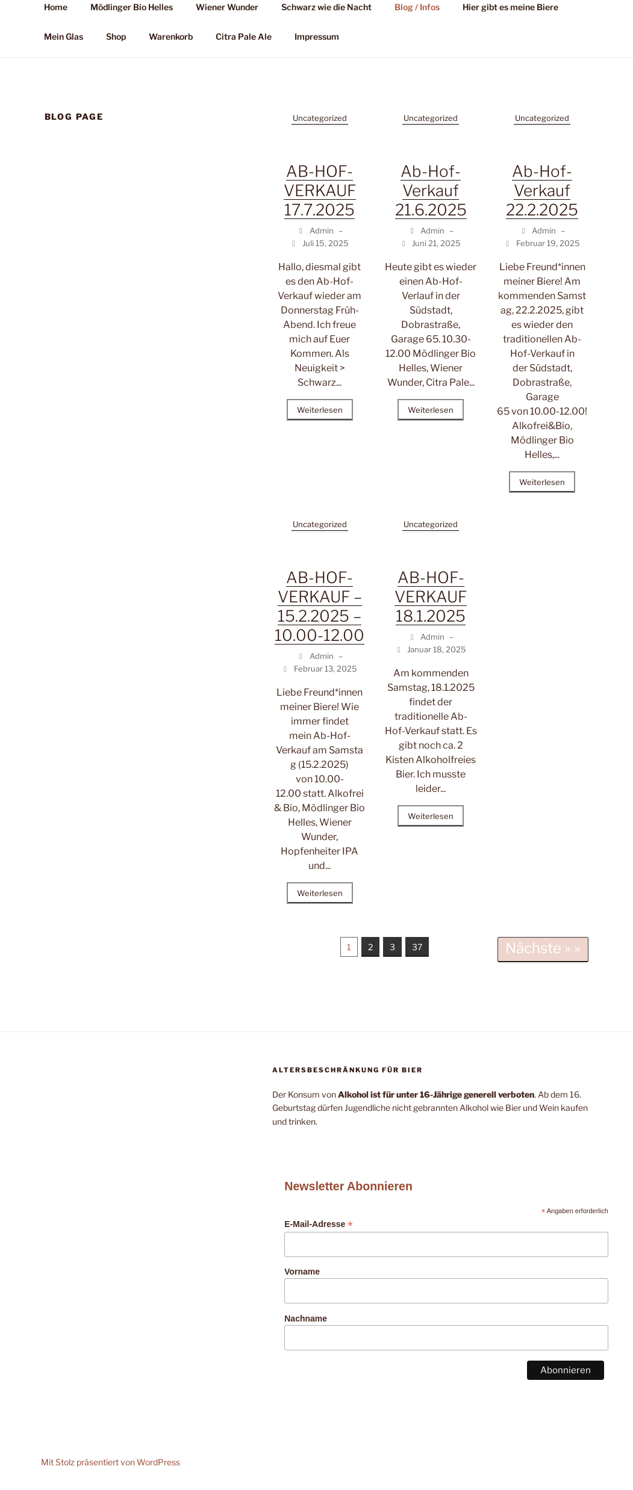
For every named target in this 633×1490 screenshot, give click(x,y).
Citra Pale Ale (244, 36)
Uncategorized (320, 118)
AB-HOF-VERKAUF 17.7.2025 (320, 190)
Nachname (305, 1318)
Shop (116, 36)
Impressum (317, 36)
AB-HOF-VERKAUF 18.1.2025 (430, 596)
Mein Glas (63, 36)
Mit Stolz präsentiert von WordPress (110, 1462)
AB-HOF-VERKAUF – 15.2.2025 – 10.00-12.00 (319, 606)
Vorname (302, 1271)
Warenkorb (171, 36)
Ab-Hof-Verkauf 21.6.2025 (431, 190)
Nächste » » (543, 948)
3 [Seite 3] (392, 947)
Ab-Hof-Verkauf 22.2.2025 (542, 190)
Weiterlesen (320, 410)
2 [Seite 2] (370, 947)
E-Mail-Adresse (318, 1224)
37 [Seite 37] (417, 947)
